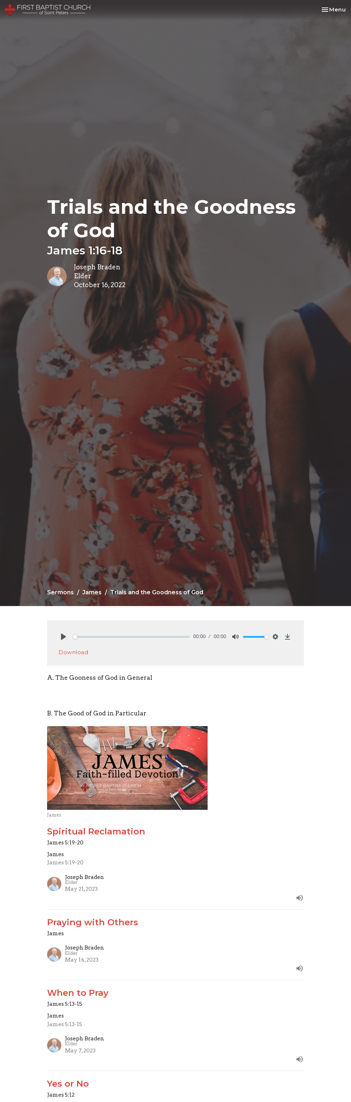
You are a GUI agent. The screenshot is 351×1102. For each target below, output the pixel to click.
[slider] (131, 636)
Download (73, 652)
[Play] (63, 636)
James (92, 592)
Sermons (60, 592)
